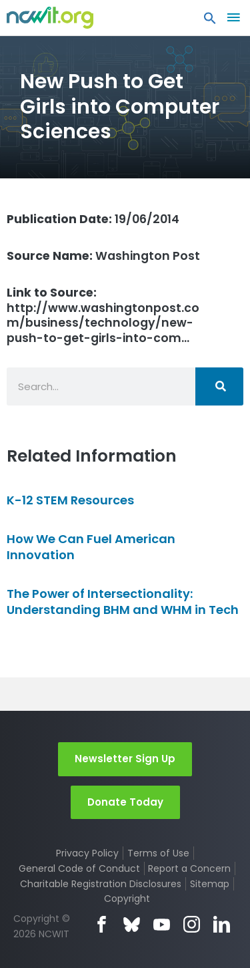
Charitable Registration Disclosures (100, 884)
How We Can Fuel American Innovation (91, 546)
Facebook (101, 924)
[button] (210, 21)
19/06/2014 (93, 219)
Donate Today (125, 802)
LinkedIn (221, 924)
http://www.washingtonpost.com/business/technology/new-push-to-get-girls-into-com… (103, 315)
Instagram (191, 924)
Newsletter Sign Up (125, 759)
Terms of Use (158, 853)
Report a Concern (189, 868)
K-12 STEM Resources (70, 500)
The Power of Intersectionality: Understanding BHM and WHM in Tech (123, 601)
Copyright (127, 898)
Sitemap (209, 884)
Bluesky (131, 924)
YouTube (161, 924)
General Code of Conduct (79, 868)
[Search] (219, 386)
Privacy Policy (87, 853)
